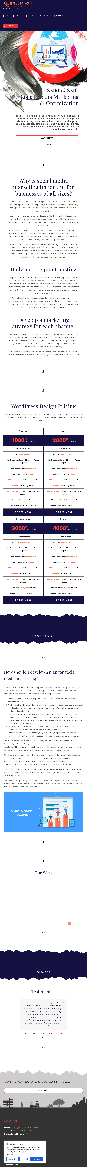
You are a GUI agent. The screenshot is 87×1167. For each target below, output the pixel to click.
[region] (25, 1152)
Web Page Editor (30, 468)
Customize (12, 1159)
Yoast (31, 474)
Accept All (37, 1159)
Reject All (25, 1159)
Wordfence (15, 486)
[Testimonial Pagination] (42, 1037)
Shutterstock (24, 454)
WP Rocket (11, 480)
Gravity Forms (24, 500)
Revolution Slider (12, 491)
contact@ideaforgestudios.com (24, 1128)
